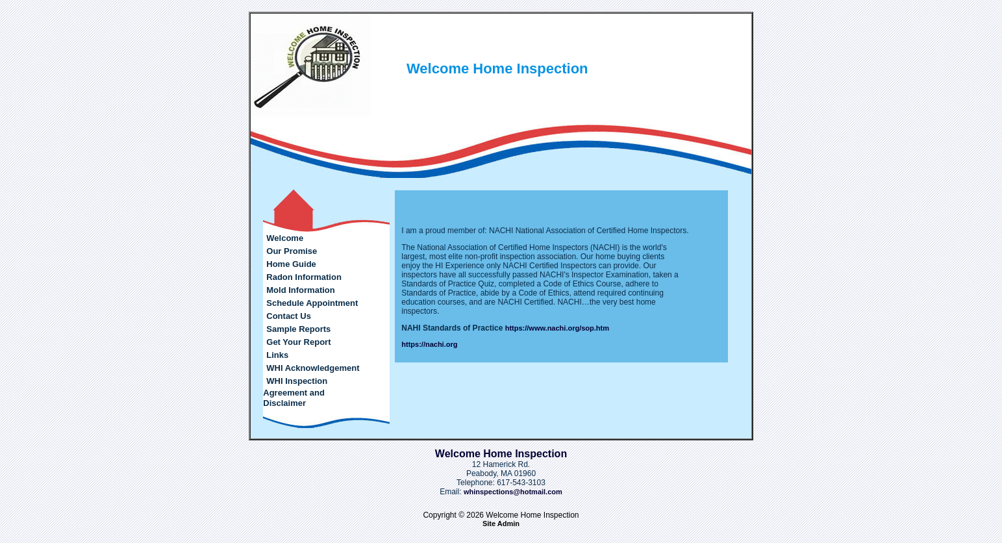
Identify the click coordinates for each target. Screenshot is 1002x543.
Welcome (284, 238)
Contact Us (288, 316)
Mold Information (300, 290)
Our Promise (291, 251)
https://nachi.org (429, 344)
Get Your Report (298, 342)
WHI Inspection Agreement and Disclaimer (295, 392)
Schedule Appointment (312, 303)
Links (277, 355)
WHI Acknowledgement (312, 368)
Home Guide (291, 264)
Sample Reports (298, 329)
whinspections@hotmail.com (513, 492)
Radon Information (304, 277)
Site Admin (501, 523)
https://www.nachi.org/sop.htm (557, 328)
